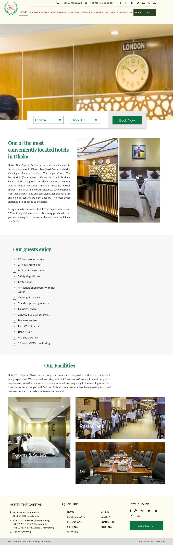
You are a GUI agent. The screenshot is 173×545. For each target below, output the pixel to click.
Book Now (127, 120)
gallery (110, 12)
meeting (73, 12)
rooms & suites (39, 12)
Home (23, 12)
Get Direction (146, 525)
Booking (106, 526)
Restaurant (58, 12)
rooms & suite (76, 516)
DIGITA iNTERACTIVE (155, 541)
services (86, 12)
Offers (98, 12)
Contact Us (124, 12)
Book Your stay (145, 12)
